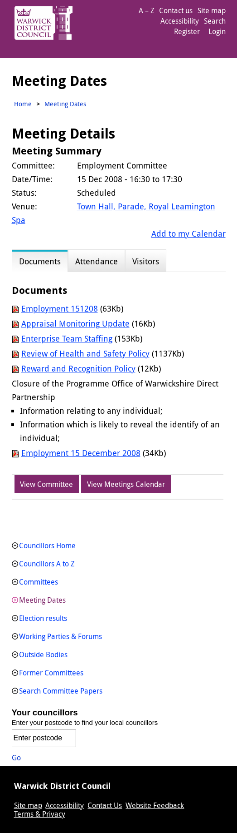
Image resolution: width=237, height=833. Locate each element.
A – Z (147, 10)
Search (215, 21)
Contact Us (104, 805)
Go (16, 758)
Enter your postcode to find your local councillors (85, 722)
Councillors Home (47, 545)
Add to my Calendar (188, 233)
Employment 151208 (59, 308)
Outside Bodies (43, 654)
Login (217, 31)
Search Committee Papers (60, 691)
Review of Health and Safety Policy (85, 353)
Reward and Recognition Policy (78, 368)
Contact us (176, 10)
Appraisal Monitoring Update (75, 323)
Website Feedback (155, 805)
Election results (43, 618)
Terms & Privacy (39, 814)
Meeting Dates (42, 600)
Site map (212, 10)
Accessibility (179, 21)
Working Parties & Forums (60, 636)
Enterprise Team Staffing (66, 338)
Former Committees (51, 673)
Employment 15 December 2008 (80, 452)
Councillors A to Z (47, 564)
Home (23, 103)
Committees (38, 582)
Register (187, 31)
